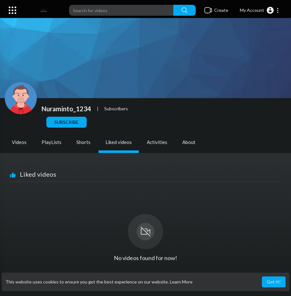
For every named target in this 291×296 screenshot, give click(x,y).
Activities (157, 142)
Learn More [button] (181, 281)
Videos (19, 142)
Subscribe (66, 122)
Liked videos (119, 142)
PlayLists (51, 142)
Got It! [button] (274, 281)
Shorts (83, 142)
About (188, 142)
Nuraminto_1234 (66, 109)
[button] (259, 10)
